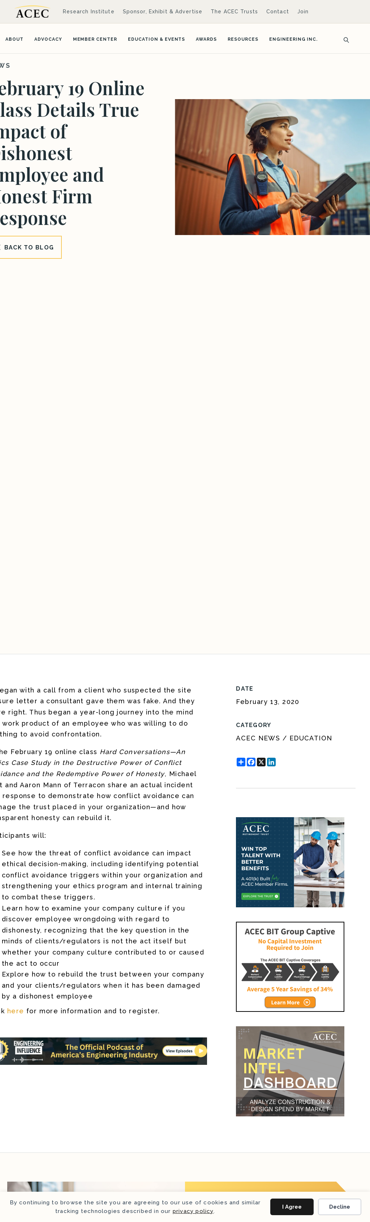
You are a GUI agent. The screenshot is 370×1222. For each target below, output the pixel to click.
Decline (339, 1207)
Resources (243, 39)
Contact (277, 11)
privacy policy (193, 1211)
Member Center (95, 39)
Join (303, 11)
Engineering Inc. (293, 39)
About (14, 39)
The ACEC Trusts (234, 11)
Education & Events (156, 39)
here (15, 1011)
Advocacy (48, 39)
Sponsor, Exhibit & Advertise (162, 11)
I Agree (292, 1207)
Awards (206, 39)
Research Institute (89, 11)
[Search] (344, 39)
